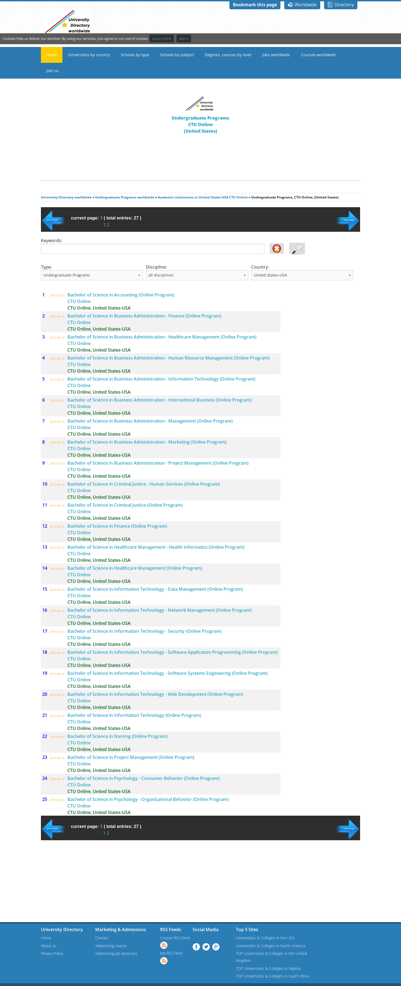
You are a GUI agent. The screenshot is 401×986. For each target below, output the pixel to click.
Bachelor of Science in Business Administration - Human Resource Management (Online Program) (168, 358)
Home (51, 54)
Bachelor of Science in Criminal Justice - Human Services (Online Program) (143, 484)
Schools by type (135, 54)
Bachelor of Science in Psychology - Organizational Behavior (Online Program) (148, 799)
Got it (183, 38)
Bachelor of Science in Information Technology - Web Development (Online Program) (155, 694)
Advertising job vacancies (116, 953)
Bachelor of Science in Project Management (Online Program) (130, 757)
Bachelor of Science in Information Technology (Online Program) (134, 715)
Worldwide (306, 5)
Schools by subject (177, 54)
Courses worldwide (318, 54)
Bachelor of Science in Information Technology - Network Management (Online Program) (159, 610)
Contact (102, 937)
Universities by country (89, 54)
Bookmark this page (255, 5)
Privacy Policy (52, 953)
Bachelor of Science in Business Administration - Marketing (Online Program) (146, 442)
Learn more (161, 38)
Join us (52, 70)
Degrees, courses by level (228, 54)
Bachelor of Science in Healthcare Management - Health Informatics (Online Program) (155, 547)
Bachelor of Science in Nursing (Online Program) (117, 736)
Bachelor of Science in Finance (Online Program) (117, 526)
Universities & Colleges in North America (270, 945)
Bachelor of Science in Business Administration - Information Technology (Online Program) (161, 379)
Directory (344, 5)
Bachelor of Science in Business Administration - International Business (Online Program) (159, 400)
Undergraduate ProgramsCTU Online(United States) (200, 124)
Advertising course (111, 945)
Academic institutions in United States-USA (193, 197)
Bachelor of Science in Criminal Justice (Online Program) (125, 505)
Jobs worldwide (276, 54)
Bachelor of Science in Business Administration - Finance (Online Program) (144, 316)
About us (48, 945)
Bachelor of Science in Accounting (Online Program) (120, 295)
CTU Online (238, 197)
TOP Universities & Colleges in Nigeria (268, 968)
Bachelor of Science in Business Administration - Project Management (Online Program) (158, 463)
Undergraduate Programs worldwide (124, 197)
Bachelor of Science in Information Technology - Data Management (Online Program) (155, 589)
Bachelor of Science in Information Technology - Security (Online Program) (144, 631)
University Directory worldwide (66, 197)
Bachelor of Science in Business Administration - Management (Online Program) (150, 421)
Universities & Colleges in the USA (265, 937)
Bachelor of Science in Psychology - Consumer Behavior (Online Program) (143, 778)
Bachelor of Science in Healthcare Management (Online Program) (134, 568)
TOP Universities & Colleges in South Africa (272, 976)
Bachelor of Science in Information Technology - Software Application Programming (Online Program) (172, 652)
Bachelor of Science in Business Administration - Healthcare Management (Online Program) (161, 337)
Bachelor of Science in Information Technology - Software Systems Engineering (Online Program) (167, 673)
